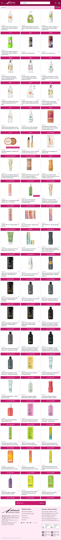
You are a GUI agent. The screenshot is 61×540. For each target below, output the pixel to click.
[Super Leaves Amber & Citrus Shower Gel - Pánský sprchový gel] (30, 288)
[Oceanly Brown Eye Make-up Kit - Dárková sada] (50, 141)
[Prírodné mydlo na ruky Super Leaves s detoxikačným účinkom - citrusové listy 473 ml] (50, 91)
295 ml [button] (10, 424)
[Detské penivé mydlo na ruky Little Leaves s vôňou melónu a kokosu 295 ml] (30, 16)
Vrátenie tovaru (25, 517)
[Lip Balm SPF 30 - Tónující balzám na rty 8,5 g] (10, 214)
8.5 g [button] (10, 206)
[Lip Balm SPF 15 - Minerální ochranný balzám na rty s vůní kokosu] (10, 189)
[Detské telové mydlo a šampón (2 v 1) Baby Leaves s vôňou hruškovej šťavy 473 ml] (10, 16)
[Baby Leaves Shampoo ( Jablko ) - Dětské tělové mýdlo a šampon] (30, 386)
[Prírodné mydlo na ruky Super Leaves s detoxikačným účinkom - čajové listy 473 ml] (30, 66)
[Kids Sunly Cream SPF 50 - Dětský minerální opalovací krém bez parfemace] (30, 481)
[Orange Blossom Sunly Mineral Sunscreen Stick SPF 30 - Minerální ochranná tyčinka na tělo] (50, 116)
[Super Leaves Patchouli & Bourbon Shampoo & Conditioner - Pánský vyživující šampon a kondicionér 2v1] (50, 313)
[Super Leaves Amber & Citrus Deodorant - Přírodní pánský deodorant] (30, 313)
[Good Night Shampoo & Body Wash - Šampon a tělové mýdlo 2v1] (50, 362)
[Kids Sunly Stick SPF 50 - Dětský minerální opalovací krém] (50, 481)
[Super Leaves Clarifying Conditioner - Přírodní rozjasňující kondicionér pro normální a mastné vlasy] (10, 165)
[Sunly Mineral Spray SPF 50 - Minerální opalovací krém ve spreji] (30, 456)
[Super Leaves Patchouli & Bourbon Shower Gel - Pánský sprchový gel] (10, 338)
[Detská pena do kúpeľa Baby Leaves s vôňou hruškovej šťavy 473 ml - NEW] (10, 91)
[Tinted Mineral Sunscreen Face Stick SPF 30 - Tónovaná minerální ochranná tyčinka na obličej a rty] (30, 165)
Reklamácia (24, 515)
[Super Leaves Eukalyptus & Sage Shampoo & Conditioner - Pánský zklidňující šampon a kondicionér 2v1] (50, 338)
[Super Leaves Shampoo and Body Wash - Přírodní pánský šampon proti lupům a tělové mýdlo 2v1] (50, 238)
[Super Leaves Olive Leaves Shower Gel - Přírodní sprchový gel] (30, 263)
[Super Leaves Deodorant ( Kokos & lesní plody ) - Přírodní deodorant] (30, 409)
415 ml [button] (30, 304)
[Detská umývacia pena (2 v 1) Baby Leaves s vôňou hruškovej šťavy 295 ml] (30, 91)
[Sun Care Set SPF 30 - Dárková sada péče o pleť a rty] (30, 214)
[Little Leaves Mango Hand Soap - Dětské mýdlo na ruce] (10, 409)
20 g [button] (30, 181)
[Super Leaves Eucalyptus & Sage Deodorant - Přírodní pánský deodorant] (10, 263)
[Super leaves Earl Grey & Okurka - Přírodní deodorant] (30, 362)
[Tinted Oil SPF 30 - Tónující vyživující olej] (50, 214)
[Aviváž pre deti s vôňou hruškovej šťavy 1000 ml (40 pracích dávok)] (30, 116)
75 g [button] (10, 279)
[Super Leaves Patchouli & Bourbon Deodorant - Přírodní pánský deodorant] (10, 288)
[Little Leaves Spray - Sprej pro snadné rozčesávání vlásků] (10, 481)
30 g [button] (50, 229)
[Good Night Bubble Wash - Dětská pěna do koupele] (10, 386)
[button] (10, 33)
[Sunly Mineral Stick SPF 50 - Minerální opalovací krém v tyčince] (10, 456)
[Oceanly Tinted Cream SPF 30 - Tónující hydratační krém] (30, 238)
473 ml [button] (51, 181)
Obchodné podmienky (27, 511)
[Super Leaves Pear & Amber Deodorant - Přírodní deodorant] (30, 433)
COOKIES (57, 537)
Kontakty (24, 519)
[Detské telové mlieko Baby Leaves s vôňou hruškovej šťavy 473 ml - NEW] (10, 116)
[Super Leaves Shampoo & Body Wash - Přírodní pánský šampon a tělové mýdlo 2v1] (50, 263)
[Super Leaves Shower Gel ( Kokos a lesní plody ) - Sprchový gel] (50, 409)
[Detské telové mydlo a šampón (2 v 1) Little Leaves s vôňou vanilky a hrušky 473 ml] (50, 16)
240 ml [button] (10, 181)
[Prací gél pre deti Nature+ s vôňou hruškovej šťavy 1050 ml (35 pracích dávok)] (50, 66)
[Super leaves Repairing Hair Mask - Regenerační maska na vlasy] (10, 238)
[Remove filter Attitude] (6, 7)
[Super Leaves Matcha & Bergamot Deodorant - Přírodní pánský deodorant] (10, 313)
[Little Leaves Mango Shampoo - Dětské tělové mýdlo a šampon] (50, 386)
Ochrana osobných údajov (28, 513)
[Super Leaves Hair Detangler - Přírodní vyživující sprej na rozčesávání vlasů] (30, 189)
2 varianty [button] (10, 156)
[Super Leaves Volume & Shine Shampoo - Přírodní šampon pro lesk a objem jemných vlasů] (50, 165)
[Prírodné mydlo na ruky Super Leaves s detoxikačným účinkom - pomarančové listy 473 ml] (10, 66)
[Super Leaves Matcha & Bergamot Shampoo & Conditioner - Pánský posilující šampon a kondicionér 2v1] (30, 338)
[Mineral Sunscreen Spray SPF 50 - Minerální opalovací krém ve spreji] (50, 433)
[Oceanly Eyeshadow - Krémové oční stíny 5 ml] (10, 141)
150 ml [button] (10, 254)
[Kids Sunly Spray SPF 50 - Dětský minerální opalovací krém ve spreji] (10, 433)
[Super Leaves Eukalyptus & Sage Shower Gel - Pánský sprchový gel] (10, 362)
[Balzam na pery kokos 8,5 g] (30, 41)
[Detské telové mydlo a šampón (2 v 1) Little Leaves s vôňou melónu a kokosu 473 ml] (10, 41)
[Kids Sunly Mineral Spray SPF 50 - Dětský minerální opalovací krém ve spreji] (50, 456)
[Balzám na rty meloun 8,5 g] (50, 41)
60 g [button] (50, 132)
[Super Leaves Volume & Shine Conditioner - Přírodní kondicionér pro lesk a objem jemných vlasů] (50, 189)
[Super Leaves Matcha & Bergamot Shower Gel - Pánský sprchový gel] (50, 288)
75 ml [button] (10, 448)
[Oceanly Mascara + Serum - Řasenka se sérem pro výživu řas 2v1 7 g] (30, 141)
